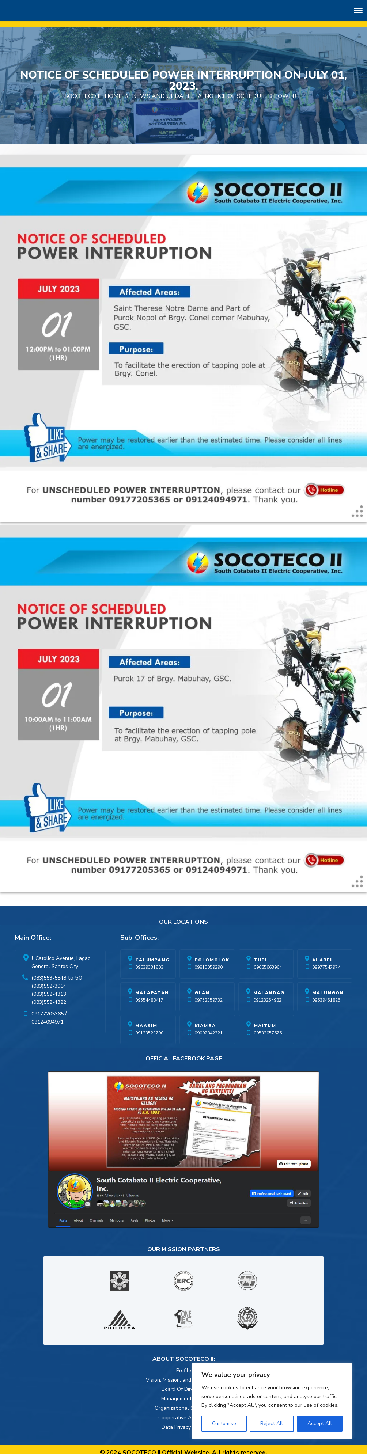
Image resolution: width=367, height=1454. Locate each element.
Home (113, 90)
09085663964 (268, 961)
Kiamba (205, 1020)
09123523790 (149, 1027)
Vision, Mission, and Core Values (183, 1374)
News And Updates (163, 90)
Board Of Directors (183, 1383)
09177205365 (47, 1008)
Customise (224, 1423)
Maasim (146, 1020)
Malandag (269, 987)
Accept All (319, 1423)
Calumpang (152, 954)
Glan (202, 987)
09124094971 (47, 1016)
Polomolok (212, 954)
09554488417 (149, 994)
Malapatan (152, 987)
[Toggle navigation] (358, 12)
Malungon (328, 987)
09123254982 (267, 994)
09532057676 (268, 1027)
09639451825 (326, 994)
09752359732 (208, 994)
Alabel (322, 954)
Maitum (265, 1020)
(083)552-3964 (48, 980)
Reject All (271, 1423)
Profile (183, 1364)
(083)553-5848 (48, 972)
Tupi (260, 954)
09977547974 (326, 961)
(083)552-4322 (48, 996)
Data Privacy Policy (184, 1421)
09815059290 (208, 961)
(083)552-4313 (48, 988)
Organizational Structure (183, 1402)
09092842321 (208, 1027)
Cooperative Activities (183, 1411)
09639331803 (149, 961)
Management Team (183, 1392)
